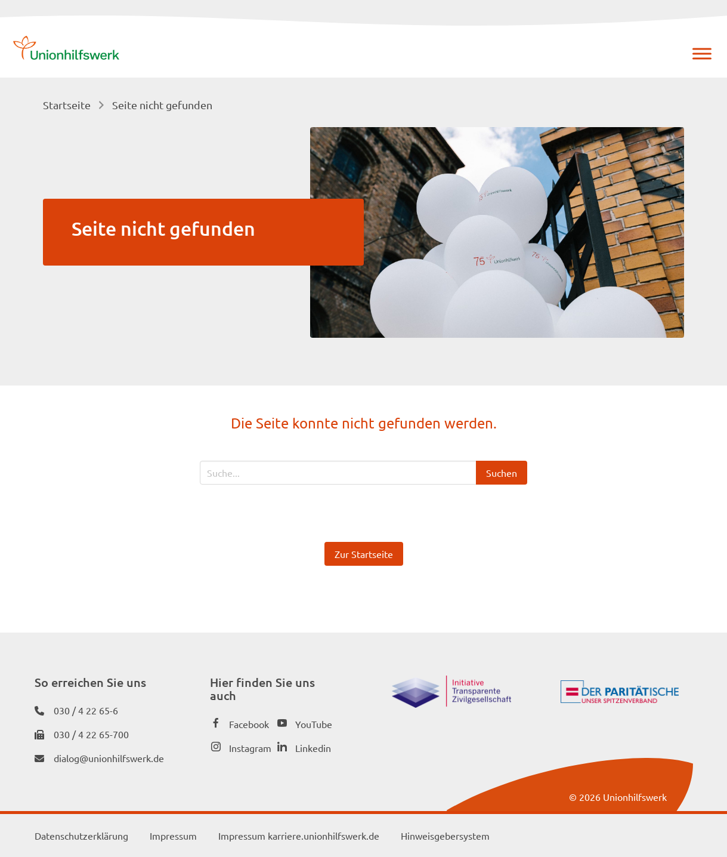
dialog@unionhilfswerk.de (109, 758)
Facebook (249, 724)
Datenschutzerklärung (81, 835)
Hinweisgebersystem (445, 835)
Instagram (250, 748)
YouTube (313, 724)
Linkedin (313, 748)
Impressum (173, 835)
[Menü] (701, 53)
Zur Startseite (364, 554)
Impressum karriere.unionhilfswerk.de (298, 835)
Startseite (67, 104)
